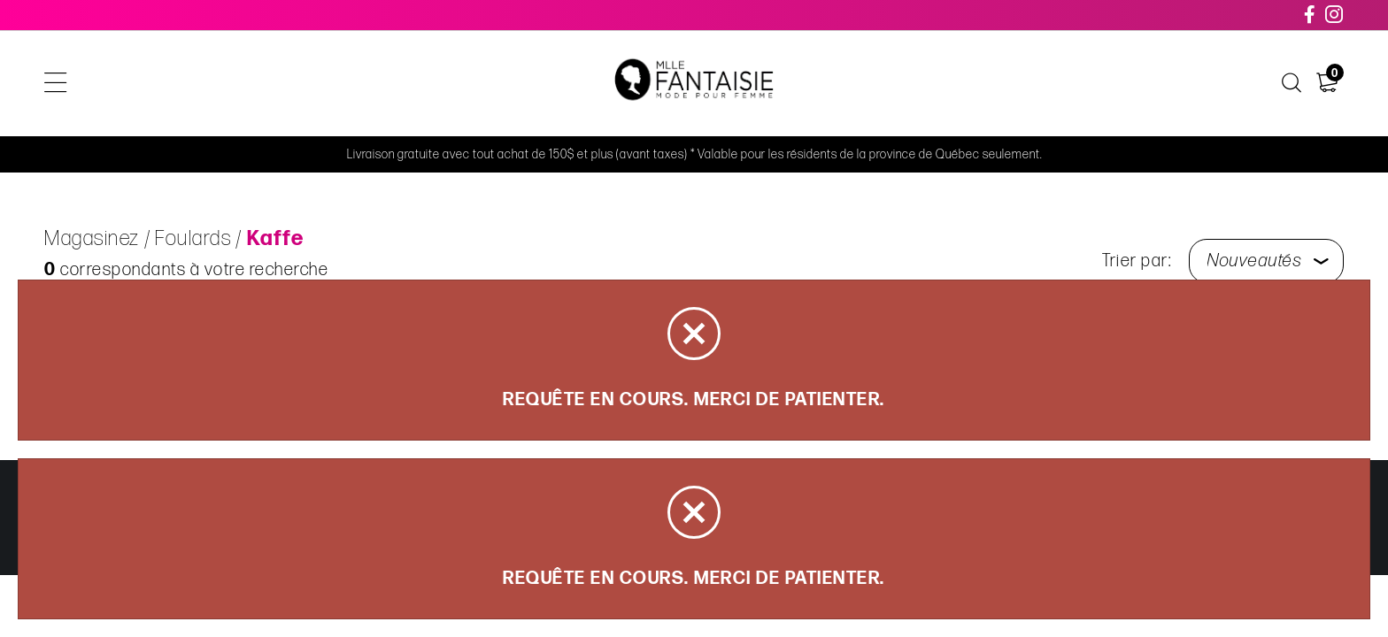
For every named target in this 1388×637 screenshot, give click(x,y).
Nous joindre (1099, 83)
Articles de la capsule (419, 83)
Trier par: (1136, 261)
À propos (994, 83)
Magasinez (278, 83)
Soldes (549, 83)
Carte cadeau (888, 83)
